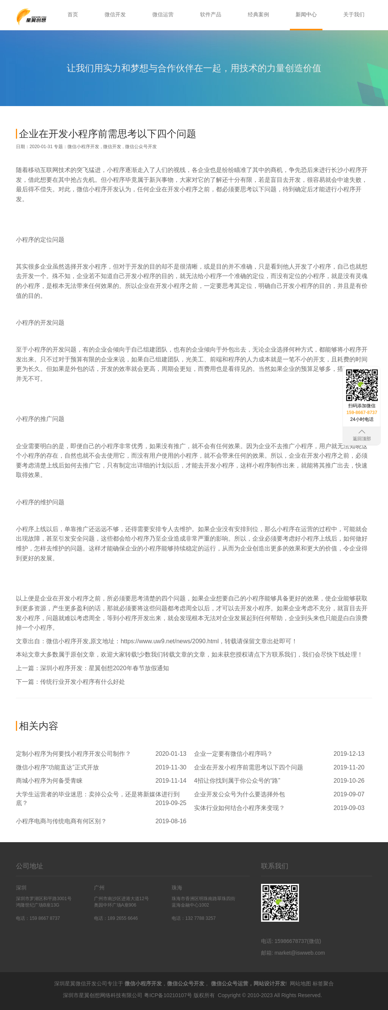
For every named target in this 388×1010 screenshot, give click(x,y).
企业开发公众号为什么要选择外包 (239, 794)
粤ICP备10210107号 (168, 995)
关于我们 (354, 14)
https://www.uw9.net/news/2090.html (169, 641)
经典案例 (258, 14)
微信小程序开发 (83, 146)
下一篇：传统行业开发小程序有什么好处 (70, 682)
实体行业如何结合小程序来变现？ (239, 808)
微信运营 (163, 14)
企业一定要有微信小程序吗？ (233, 753)
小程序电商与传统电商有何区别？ (61, 821)
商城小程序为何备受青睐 (49, 780)
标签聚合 (323, 983)
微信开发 (115, 14)
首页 (72, 14)
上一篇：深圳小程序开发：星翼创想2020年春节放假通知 (92, 668)
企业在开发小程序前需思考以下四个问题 (248, 767)
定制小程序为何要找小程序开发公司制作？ (73, 753)
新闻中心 (306, 14)
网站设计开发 (269, 983)
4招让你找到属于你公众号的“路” (237, 780)
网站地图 (300, 983)
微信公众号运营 (229, 983)
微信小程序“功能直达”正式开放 (57, 767)
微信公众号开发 (141, 146)
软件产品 (210, 14)
